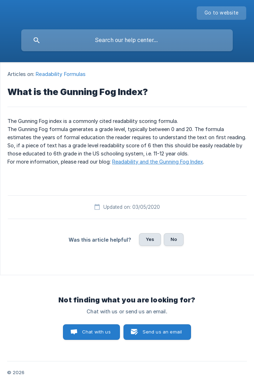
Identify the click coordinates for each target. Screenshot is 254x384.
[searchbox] (127, 40)
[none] (221, 13)
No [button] (174, 239)
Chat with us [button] (96, 332)
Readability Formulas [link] (61, 74)
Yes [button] (150, 239)
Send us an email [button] (162, 332)
